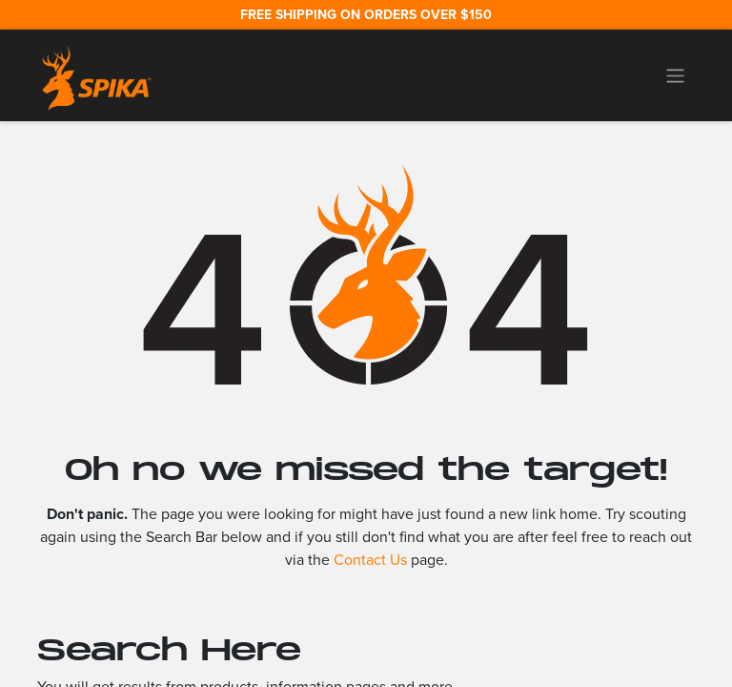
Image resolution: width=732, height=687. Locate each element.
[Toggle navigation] (675, 75)
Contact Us (370, 560)
